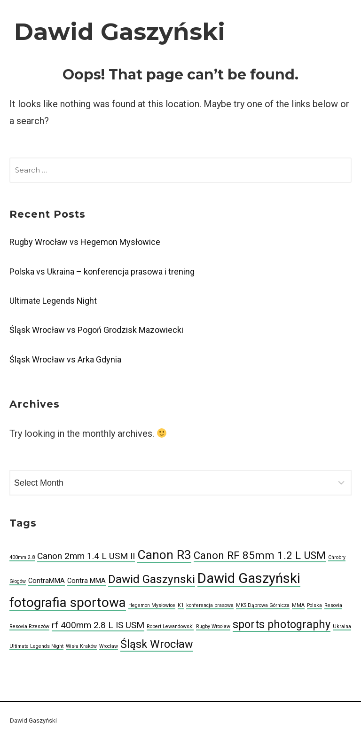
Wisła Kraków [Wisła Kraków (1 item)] (81, 646)
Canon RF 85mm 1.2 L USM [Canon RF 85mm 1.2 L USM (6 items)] (260, 555)
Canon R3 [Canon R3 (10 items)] (164, 555)
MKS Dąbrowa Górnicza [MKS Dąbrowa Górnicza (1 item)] (263, 605)
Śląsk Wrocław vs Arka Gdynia (65, 359)
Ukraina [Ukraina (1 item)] (342, 626)
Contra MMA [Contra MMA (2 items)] (86, 581)
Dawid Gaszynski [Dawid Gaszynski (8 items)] (151, 579)
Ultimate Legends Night (53, 301)
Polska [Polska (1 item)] (314, 605)
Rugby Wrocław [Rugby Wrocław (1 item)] (213, 626)
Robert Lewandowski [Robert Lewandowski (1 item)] (170, 626)
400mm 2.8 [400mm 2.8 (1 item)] (22, 557)
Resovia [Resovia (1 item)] (333, 605)
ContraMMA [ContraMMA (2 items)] (46, 581)
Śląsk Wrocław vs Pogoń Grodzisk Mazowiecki (96, 330)
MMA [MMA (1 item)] (298, 605)
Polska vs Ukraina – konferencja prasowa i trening (102, 271)
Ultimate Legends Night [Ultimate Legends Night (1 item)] (36, 646)
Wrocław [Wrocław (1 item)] (108, 646)
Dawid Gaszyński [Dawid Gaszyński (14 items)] (248, 578)
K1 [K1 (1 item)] (181, 605)
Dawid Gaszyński (119, 31)
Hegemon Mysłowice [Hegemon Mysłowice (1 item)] (151, 605)
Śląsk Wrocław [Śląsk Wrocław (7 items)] (156, 644)
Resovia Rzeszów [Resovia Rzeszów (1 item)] (29, 626)
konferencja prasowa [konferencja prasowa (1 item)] (210, 605)
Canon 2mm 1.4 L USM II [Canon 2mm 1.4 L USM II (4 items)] (86, 556)
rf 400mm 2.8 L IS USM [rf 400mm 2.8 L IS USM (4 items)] (98, 625)
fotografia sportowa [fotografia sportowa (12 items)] (67, 602)
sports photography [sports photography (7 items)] (281, 624)
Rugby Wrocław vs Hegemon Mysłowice (84, 242)
